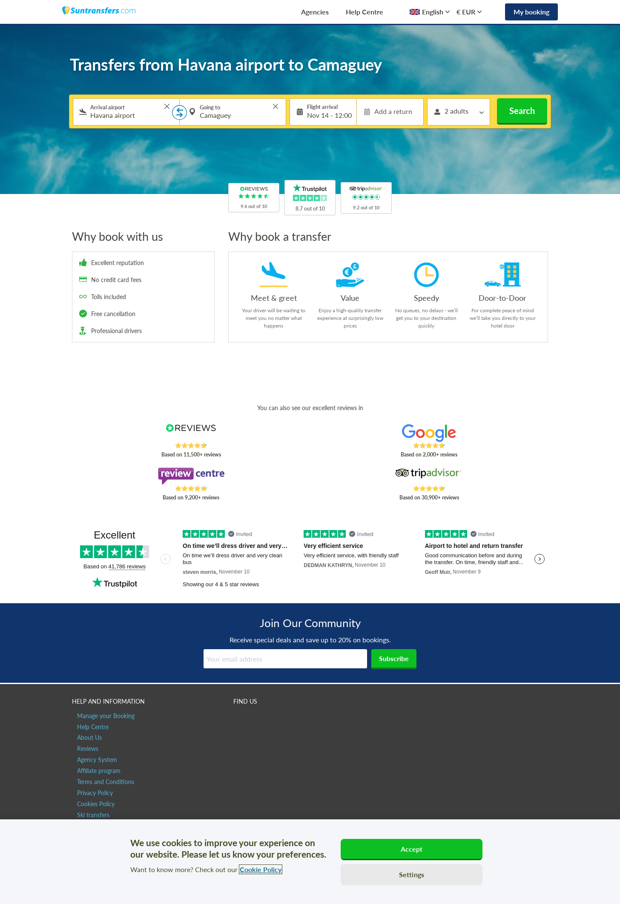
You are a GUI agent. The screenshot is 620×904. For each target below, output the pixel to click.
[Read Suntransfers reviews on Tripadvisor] (429, 476)
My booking (531, 12)
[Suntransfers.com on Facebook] (240, 719)
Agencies (315, 12)
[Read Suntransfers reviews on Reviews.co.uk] (191, 433)
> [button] (166, 106)
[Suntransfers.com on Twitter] (259, 719)
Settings (411, 874)
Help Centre (364, 12)
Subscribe (394, 658)
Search (522, 111)
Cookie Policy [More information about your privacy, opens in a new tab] (260, 869)
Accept (412, 849)
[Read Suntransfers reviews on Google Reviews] (429, 433)
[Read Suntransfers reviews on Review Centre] (191, 476)
